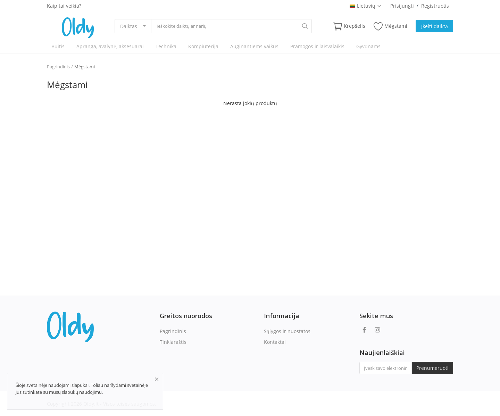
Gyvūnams (368, 46)
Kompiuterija (203, 46)
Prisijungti (402, 5)
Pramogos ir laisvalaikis (317, 46)
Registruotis (435, 5)
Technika (166, 46)
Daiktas (128, 26)
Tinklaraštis (173, 342)
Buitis (58, 46)
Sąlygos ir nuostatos (287, 331)
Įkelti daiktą (434, 26)
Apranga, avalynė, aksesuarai (110, 46)
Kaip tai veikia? (64, 5)
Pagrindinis (58, 66)
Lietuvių (366, 5)
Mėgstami (390, 26)
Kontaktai (275, 342)
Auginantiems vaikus (254, 46)
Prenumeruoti (432, 368)
